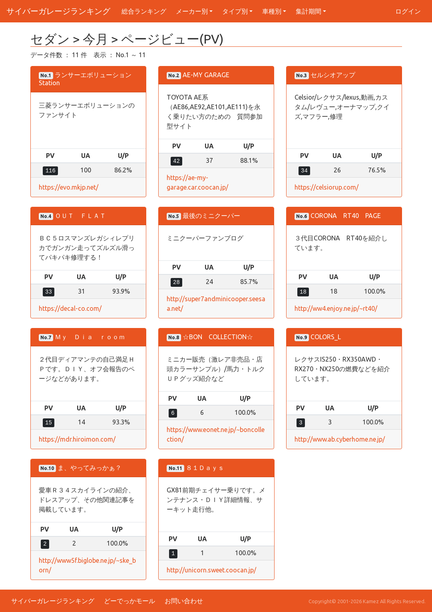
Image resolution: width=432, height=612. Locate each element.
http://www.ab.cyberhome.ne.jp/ (340, 439)
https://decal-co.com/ (70, 308)
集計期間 (308, 11)
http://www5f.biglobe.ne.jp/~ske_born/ (87, 565)
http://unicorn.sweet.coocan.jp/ (211, 570)
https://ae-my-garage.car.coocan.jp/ (197, 182)
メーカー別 (192, 11)
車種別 (271, 11)
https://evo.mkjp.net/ (68, 187)
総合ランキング (143, 11)
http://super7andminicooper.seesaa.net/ (216, 303)
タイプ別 (235, 11)
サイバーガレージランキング (58, 11)
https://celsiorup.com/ (326, 187)
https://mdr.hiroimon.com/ (77, 439)
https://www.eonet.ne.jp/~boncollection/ (216, 434)
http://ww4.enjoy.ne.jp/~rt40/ (336, 308)
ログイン (408, 11)
